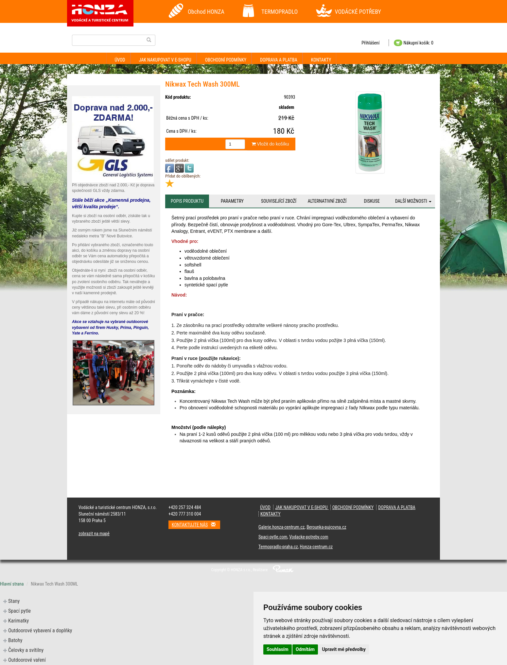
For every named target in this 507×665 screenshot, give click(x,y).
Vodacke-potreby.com (308, 536)
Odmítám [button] (305, 649)
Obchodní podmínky (225, 59)
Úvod (120, 59)
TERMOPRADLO (279, 11)
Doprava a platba (278, 59)
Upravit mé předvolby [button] (343, 649)
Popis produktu (187, 201)
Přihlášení (370, 42)
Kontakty (321, 59)
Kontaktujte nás (196, 524)
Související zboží (278, 201)
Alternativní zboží (327, 201)
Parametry (232, 201)
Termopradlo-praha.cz (278, 546)
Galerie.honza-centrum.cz (281, 527)
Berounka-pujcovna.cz (326, 527)
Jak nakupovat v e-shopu (165, 59)
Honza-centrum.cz (316, 546)
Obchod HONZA (206, 11)
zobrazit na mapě (94, 533)
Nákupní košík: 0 (413, 43)
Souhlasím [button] (277, 649)
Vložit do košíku (270, 143)
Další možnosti (413, 201)
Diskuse (371, 201)
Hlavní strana (12, 584)
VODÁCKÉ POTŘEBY (358, 11)
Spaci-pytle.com (272, 536)
